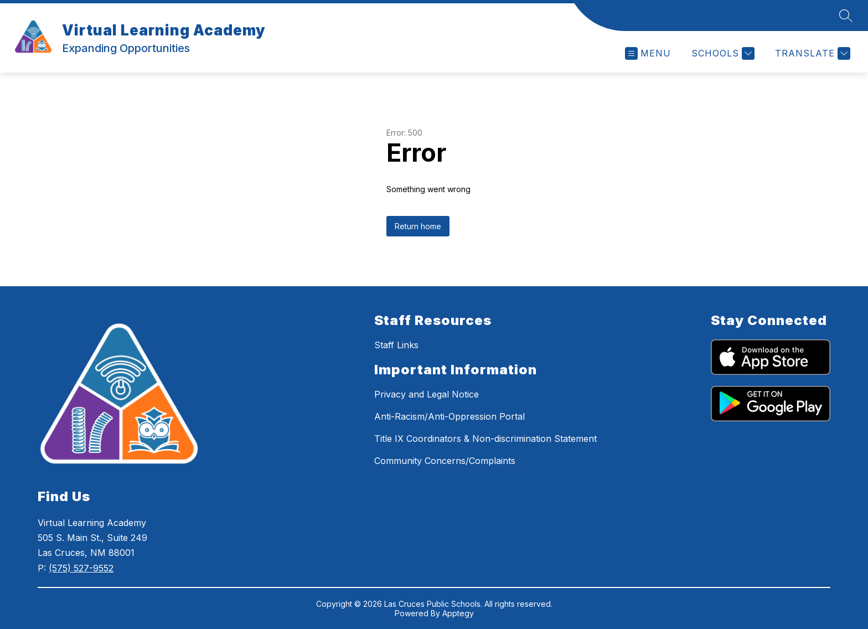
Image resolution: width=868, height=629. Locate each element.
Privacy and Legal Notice (426, 394)
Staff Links (396, 344)
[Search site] (845, 15)
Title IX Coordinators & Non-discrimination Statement (485, 438)
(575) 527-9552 (81, 568)
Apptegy (458, 613)
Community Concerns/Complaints (444, 460)
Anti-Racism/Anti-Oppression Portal (449, 416)
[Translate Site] (811, 53)
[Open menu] (648, 53)
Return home (418, 226)
